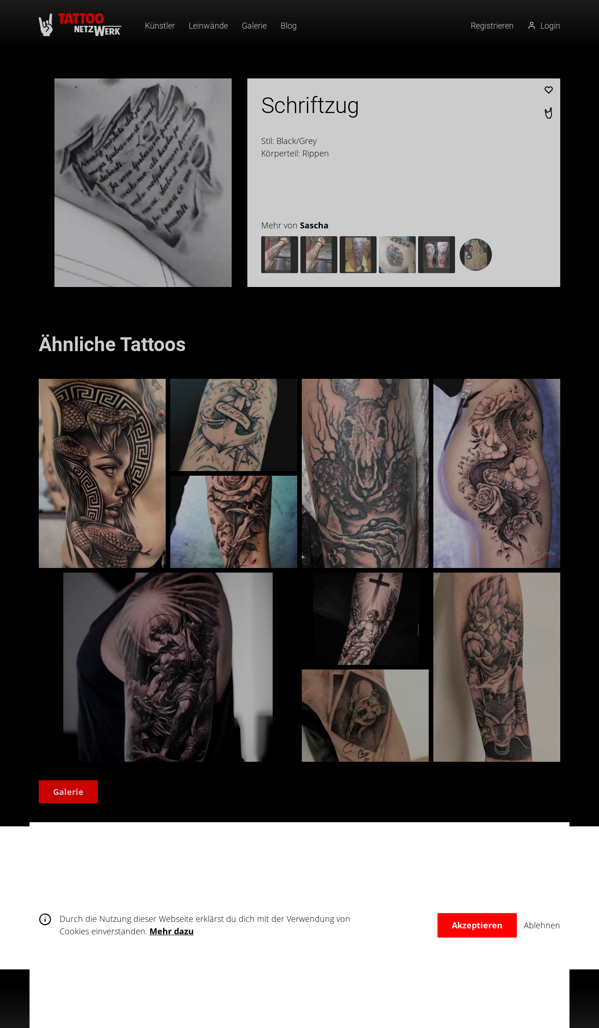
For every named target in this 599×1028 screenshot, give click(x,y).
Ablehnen (542, 925)
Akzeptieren (477, 925)
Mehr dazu (172, 931)
